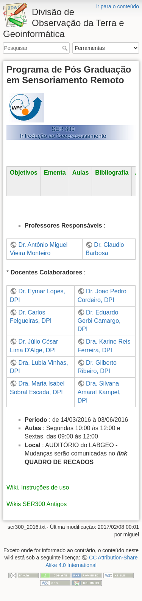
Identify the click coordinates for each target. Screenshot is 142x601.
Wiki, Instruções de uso (37, 487)
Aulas (80, 172)
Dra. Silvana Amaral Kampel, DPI (99, 392)
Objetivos (23, 172)
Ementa (55, 172)
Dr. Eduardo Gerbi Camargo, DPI (99, 321)
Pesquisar (65, 48)
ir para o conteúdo (117, 6)
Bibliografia (111, 172)
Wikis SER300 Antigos (36, 504)
